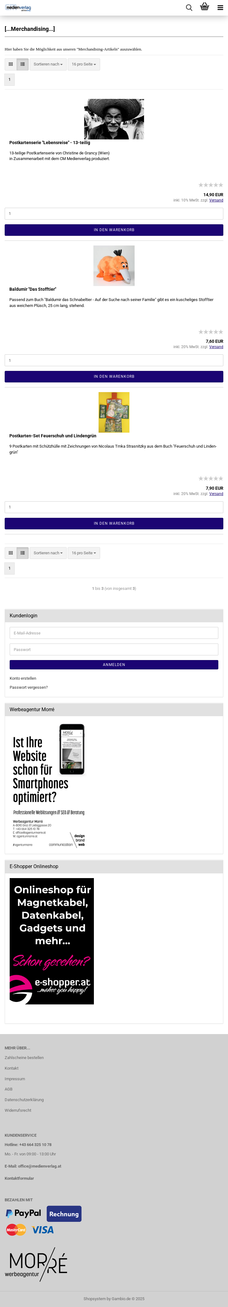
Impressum (15, 1078)
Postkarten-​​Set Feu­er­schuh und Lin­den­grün (52, 435)
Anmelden (114, 665)
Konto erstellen (23, 678)
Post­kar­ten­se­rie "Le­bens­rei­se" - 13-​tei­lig (49, 142)
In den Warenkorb (114, 230)
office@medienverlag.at (39, 1166)
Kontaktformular (19, 1178)
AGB (8, 1089)
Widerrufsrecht (18, 1110)
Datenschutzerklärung (24, 1099)
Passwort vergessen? (29, 687)
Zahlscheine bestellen (24, 1057)
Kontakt (11, 1068)
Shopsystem (95, 1298)
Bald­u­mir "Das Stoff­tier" (32, 289)
